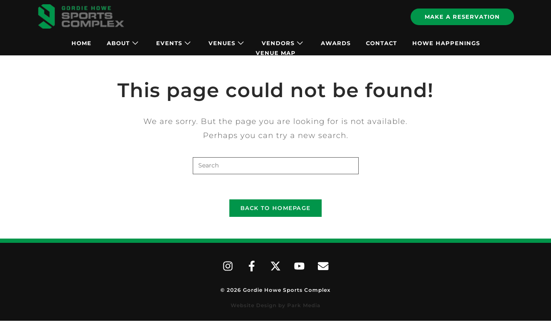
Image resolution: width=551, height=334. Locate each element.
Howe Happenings (446, 43)
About (122, 43)
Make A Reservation (462, 16)
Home (81, 43)
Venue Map (276, 52)
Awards (336, 43)
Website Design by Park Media (275, 306)
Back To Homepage (275, 208)
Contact (381, 43)
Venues (226, 43)
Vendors (282, 43)
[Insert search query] (276, 165)
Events (173, 43)
